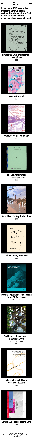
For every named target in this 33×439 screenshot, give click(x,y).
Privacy (23, 435)
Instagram (17, 435)
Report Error (16, 436)
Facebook (6, 435)
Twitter (11, 435)
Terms (28, 435)
